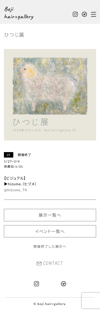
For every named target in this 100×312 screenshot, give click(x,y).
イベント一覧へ (50, 231)
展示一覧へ (50, 214)
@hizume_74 (15, 190)
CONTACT (50, 263)
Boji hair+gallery (18, 12)
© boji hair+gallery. (49, 304)
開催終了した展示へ (49, 246)
